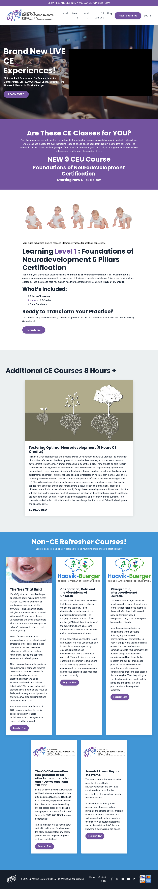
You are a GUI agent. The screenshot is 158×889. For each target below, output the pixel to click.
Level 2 (75, 15)
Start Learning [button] (128, 15)
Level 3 (85, 15)
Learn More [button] (33, 331)
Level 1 (65, 15)
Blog (109, 13)
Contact (102, 878)
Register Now (19, 729)
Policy (103, 881)
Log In (147, 15)
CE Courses (99, 15)
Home (92, 878)
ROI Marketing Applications (70, 879)
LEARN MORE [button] (16, 94)
